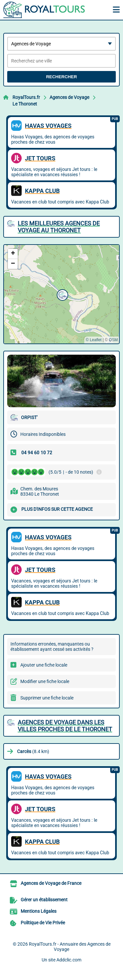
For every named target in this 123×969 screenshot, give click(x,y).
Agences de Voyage (69, 97)
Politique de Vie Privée (43, 922)
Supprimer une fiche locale (46, 697)
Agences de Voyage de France (51, 883)
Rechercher (61, 76)
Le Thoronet (24, 103)
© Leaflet (93, 340)
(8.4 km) (33, 751)
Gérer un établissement (44, 899)
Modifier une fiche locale (44, 681)
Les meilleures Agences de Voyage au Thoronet (59, 227)
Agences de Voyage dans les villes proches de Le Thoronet (65, 726)
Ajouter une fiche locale (43, 665)
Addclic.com (68, 959)
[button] (62, 294)
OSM (113, 340)
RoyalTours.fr (26, 97)
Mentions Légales (38, 911)
